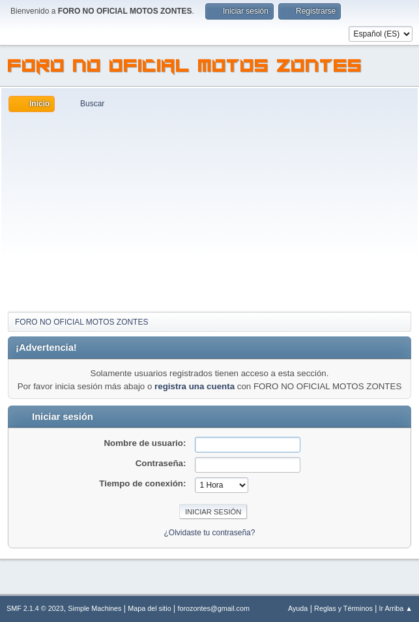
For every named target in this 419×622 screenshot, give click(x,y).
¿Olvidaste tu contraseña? (209, 532)
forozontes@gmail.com (214, 608)
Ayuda (298, 608)
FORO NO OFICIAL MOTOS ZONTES (185, 68)
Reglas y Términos (343, 608)
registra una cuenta (194, 386)
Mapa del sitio (149, 608)
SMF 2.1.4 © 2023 (35, 608)
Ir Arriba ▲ (395, 608)
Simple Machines (94, 608)
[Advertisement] (209, 210)
